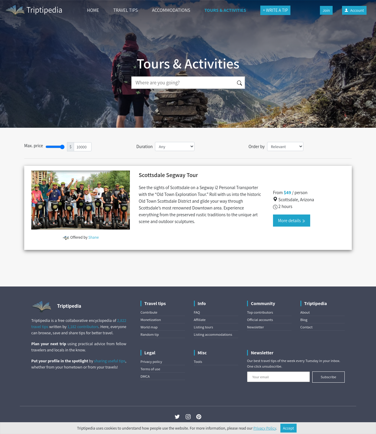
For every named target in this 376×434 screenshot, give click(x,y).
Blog (304, 319)
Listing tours (203, 327)
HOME (93, 10)
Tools (198, 361)
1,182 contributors (83, 326)
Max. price (33, 145)
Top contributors (260, 312)
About (305, 312)
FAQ (197, 312)
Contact (306, 327)
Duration (144, 146)
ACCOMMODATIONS (171, 10)
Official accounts (260, 319)
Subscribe (328, 376)
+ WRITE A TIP (275, 10)
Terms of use (150, 368)
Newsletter (255, 327)
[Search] (183, 82)
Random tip (149, 334)
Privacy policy (151, 361)
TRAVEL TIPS (125, 10)
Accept (288, 428)
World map (149, 327)
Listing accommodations (213, 334)
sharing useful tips (109, 360)
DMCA (145, 376)
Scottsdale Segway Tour (168, 175)
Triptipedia (33, 10)
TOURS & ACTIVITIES (225, 10)
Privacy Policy (265, 428)
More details (291, 220)
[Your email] (278, 376)
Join (326, 10)
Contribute (148, 312)
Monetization (150, 319)
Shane (93, 237)
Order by (257, 146)
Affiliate (200, 319)
